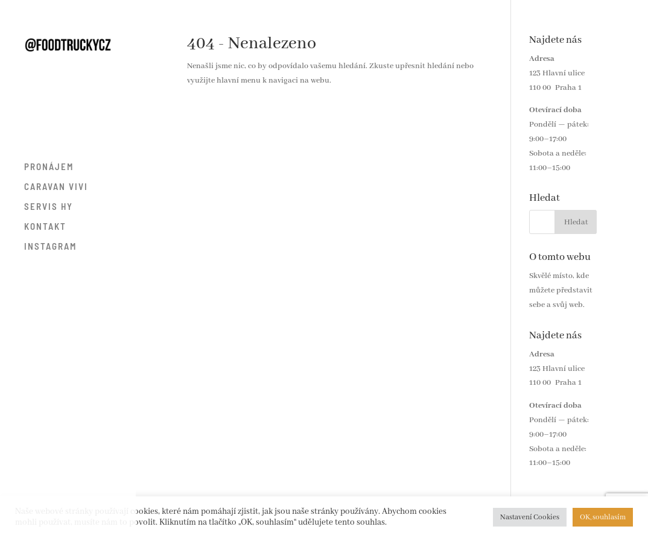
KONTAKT (45, 227)
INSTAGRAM (50, 247)
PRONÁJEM (49, 167)
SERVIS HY (48, 207)
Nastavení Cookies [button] (529, 517)
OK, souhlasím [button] (603, 517)
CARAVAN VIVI (56, 187)
